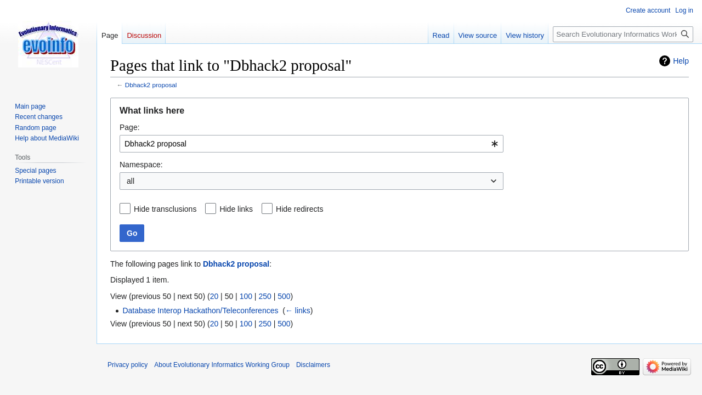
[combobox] (311, 144)
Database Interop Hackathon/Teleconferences (200, 310)
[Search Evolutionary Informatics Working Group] (623, 34)
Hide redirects (299, 209)
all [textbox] (130, 181)
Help (681, 61)
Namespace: (141, 164)
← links (297, 310)
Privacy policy (127, 365)
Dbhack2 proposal (151, 84)
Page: (130, 127)
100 (246, 296)
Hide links (236, 209)
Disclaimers (313, 365)
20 (214, 296)
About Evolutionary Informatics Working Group (222, 365)
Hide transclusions (165, 209)
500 (284, 296)
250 (264, 296)
